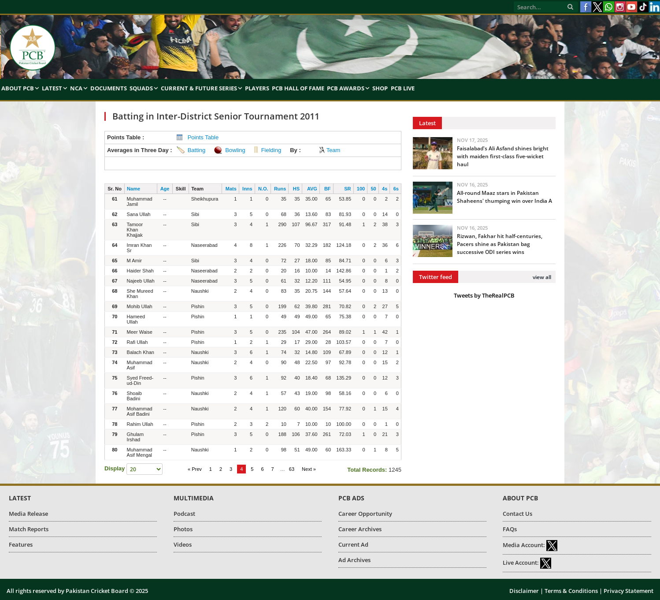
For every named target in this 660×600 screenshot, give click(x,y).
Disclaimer (524, 591)
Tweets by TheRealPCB (484, 295)
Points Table (203, 137)
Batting (196, 150)
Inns (247, 188)
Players (257, 88)
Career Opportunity (365, 514)
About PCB (17, 88)
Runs (280, 188)
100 (361, 188)
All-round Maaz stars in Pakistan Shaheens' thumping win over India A (504, 197)
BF (327, 188)
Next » (309, 469)
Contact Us (517, 514)
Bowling (235, 150)
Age (165, 188)
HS (296, 188)
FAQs (510, 529)
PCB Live (403, 88)
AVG (312, 188)
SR (347, 188)
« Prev (195, 469)
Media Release (28, 514)
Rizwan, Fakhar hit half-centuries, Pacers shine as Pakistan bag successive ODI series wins (499, 244)
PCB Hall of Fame (298, 88)
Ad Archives (354, 560)
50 (373, 188)
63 (291, 469)
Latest (52, 88)
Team (333, 150)
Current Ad (353, 544)
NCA (76, 88)
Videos (183, 544)
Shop (380, 88)
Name (133, 188)
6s (396, 188)
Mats (231, 188)
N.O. (263, 188)
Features (21, 544)
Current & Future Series (199, 88)
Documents (108, 88)
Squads (141, 88)
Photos (183, 529)
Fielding (271, 150)
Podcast (184, 514)
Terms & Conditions (571, 591)
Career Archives (360, 529)
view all (542, 277)
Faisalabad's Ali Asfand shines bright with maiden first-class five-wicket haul (503, 156)
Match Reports (28, 529)
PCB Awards (345, 88)
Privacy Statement (628, 591)
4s (384, 188)
